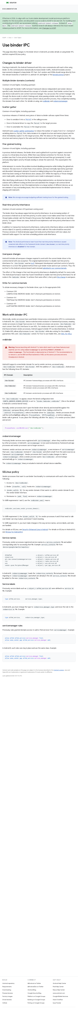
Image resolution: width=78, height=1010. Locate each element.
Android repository (8, 983)
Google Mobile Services (60, 996)
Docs (10, 37)
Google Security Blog (34, 993)
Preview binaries (7, 993)
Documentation (9, 9)
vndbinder (46, 101)
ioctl (32, 263)
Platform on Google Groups (36, 996)
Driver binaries (7, 1000)
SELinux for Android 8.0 (14, 532)
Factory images (7, 996)
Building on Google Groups (36, 1000)
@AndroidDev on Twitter (35, 986)
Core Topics (17, 37)
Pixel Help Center (58, 986)
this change (61, 277)
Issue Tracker (57, 1003)
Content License (59, 670)
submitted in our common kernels (54, 268)
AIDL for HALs (66, 334)
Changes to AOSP (49, 28)
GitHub (4, 1003)
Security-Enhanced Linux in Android (35, 530)
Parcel (28, 119)
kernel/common (58, 75)
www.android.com (59, 993)
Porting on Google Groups (36, 1003)
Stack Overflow (58, 1000)
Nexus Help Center (59, 990)
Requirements (6, 986)
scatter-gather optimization (24, 131)
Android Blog (32, 990)
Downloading (6, 990)
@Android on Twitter (34, 983)
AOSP (4, 37)
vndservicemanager (60, 101)
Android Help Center (59, 983)
